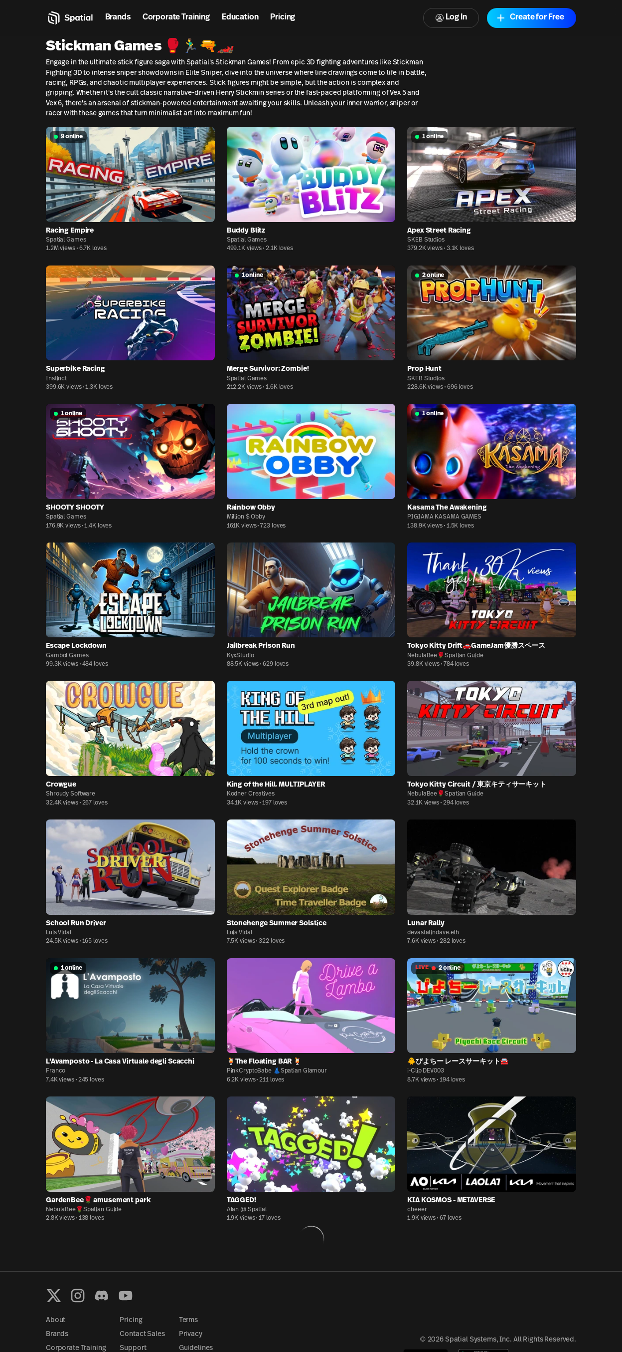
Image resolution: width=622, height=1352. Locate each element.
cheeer (417, 1210)
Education (240, 17)
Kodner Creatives (251, 794)
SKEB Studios (426, 240)
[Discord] (102, 1296)
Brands (118, 17)
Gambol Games (67, 656)
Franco (55, 1071)
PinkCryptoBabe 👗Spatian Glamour (277, 1071)
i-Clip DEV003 (425, 1071)
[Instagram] (78, 1296)
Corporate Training (176, 17)
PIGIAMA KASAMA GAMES (444, 517)
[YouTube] (126, 1296)
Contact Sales (142, 1334)
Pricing (282, 17)
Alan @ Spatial (247, 1210)
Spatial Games (66, 240)
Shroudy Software (70, 794)
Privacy (190, 1334)
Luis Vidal (58, 933)
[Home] (69, 18)
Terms (188, 1320)
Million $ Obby (246, 517)
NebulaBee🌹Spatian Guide (445, 656)
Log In (451, 17)
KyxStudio (240, 656)
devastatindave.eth (433, 933)
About (55, 1320)
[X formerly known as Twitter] (54, 1296)
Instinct (56, 379)
